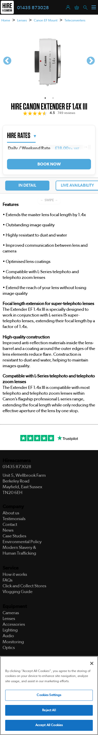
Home (5, 20)
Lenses (22, 20)
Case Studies (14, 536)
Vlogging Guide (17, 591)
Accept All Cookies (49, 725)
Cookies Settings (49, 695)
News (8, 530)
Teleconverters (74, 20)
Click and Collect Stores (24, 586)
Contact (10, 524)
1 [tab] (45, 98)
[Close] (91, 663)
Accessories (14, 624)
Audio (8, 636)
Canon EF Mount (45, 20)
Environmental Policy (22, 541)
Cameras (11, 613)
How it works (15, 574)
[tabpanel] (49, 61)
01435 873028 (33, 7)
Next (90, 61)
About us (11, 513)
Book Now (49, 164)
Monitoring (13, 642)
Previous (7, 61)
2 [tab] (53, 98)
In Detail (27, 185)
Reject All (49, 710)
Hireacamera (17, 460)
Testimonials (14, 518)
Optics (9, 647)
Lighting (10, 630)
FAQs (7, 580)
